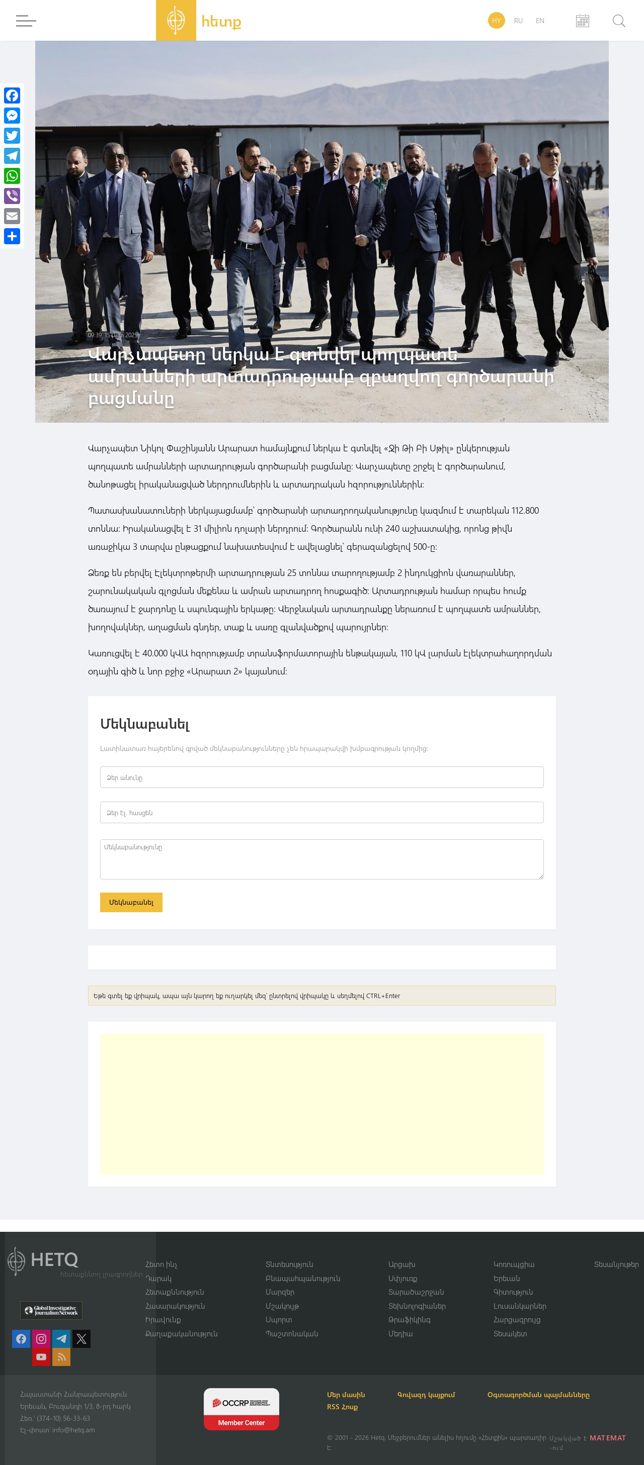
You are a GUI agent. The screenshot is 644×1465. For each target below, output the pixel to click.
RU (518, 20)
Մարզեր (280, 1292)
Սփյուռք (403, 1278)
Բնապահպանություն (303, 1278)
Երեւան (507, 1278)
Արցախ (402, 1264)
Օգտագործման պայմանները (539, 1394)
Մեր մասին (346, 1394)
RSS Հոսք (342, 1406)
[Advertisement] (322, 1104)
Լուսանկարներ (520, 1306)
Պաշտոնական (292, 1333)
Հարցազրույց (517, 1319)
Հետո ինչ (161, 1264)
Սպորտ (279, 1319)
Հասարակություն (175, 1306)
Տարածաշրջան (416, 1292)
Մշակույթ (282, 1306)
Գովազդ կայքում (426, 1394)
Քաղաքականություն (181, 1333)
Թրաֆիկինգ (409, 1319)
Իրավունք (163, 1319)
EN (540, 20)
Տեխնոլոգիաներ (417, 1306)
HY (496, 20)
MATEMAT (608, 1437)
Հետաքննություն (174, 1292)
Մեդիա (400, 1333)
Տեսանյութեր (616, 1264)
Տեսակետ (510, 1333)
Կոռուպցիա (514, 1264)
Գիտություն (513, 1292)
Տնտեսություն (289, 1264)
